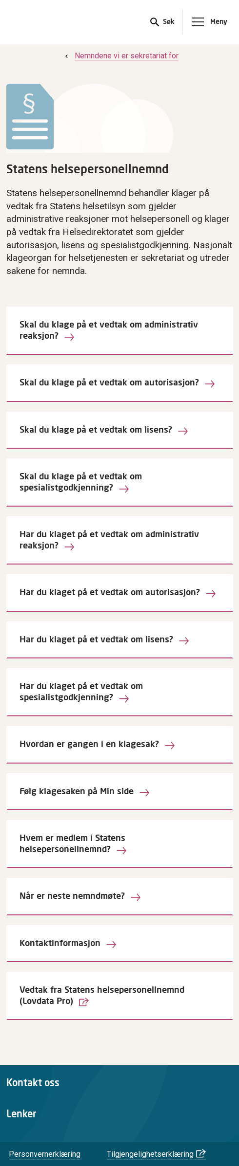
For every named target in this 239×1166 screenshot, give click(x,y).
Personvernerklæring (44, 1154)
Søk (168, 22)
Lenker (21, 1114)
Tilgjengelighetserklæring (150, 1154)
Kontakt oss (33, 1083)
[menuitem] (121, 55)
